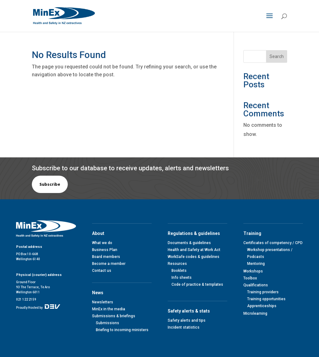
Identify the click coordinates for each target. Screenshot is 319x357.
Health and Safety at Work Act (194, 250)
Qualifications (255, 285)
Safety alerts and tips (187, 320)
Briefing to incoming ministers (122, 330)
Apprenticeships (261, 306)
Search (277, 56)
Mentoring (256, 263)
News (98, 292)
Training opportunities (266, 299)
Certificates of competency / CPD (273, 243)
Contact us (101, 270)
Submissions (107, 323)
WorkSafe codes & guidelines (193, 257)
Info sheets (181, 277)
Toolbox (250, 278)
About (99, 233)
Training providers (263, 292)
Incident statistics (184, 327)
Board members (106, 257)
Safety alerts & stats (190, 310)
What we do (102, 243)
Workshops (253, 271)
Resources (177, 263)
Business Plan (104, 250)
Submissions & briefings (113, 316)
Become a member (108, 263)
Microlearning (255, 313)
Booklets (179, 270)
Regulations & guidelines (195, 233)
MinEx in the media (108, 309)
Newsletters (102, 302)
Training (253, 233)
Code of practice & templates (197, 284)
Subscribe (49, 184)
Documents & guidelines (189, 243)
